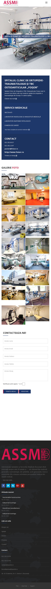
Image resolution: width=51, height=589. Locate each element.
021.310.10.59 (6, 556)
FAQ (17, 586)
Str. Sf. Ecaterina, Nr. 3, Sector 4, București (15, 573)
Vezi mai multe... (7, 480)
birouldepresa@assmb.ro (10, 569)
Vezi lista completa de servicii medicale (16, 129)
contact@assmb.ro (8, 565)
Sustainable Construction (11, 497)
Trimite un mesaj (10, 155)
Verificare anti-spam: (11, 384)
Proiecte (4, 540)
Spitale (4, 531)
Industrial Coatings (9, 503)
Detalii (6, 44)
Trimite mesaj (11, 391)
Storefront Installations (11, 508)
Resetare (24, 391)
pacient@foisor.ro (11, 149)
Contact (4, 544)
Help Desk (24, 586)
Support (32, 586)
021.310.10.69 (6, 560)
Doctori (4, 536)
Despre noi (5, 527)
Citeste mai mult (10, 98)
